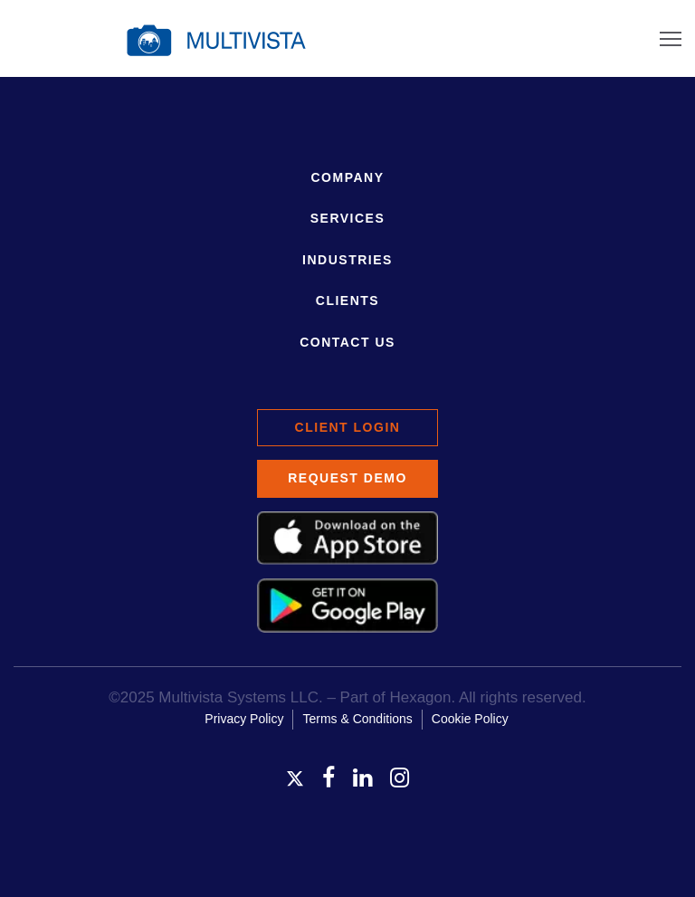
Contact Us (347, 342)
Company (347, 177)
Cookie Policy (470, 718)
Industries (347, 260)
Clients (347, 300)
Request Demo (347, 478)
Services (348, 218)
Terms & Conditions (357, 718)
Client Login (348, 427)
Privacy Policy (244, 718)
